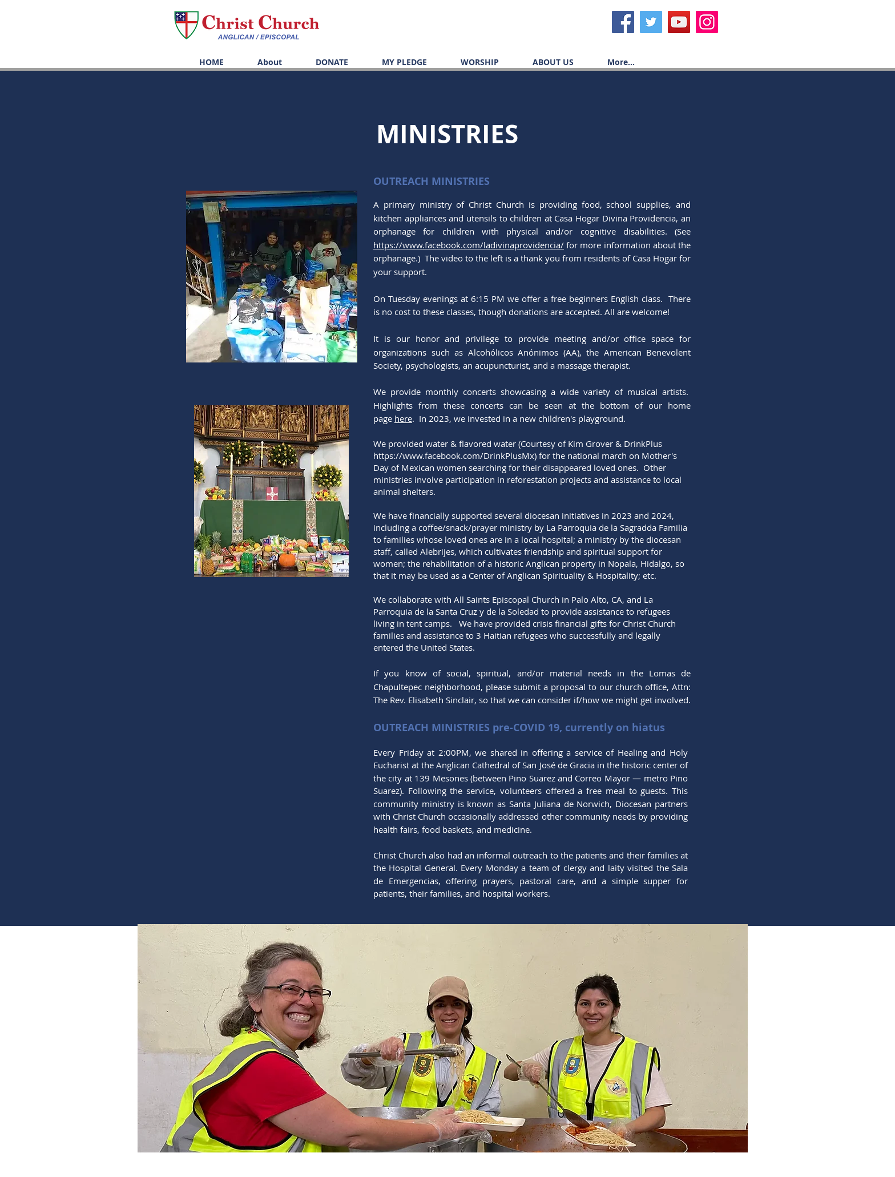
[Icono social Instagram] (707, 22)
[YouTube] (679, 22)
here (403, 418)
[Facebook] (623, 22)
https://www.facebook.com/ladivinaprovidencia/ (468, 245)
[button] (471, 62)
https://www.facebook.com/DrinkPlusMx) (455, 455)
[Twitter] (651, 22)
